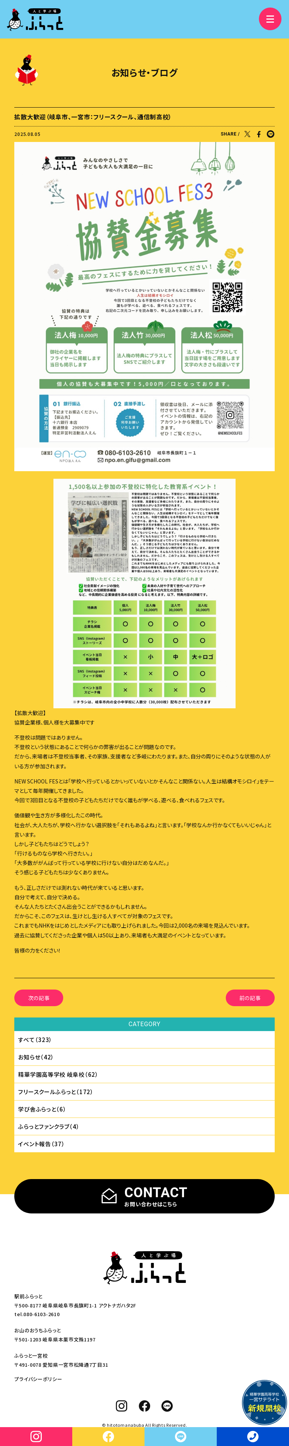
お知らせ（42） (36, 1057)
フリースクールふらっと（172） (55, 1092)
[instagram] (122, 1406)
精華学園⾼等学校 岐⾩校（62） (58, 1074)
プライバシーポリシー (38, 1379)
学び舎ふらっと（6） (42, 1109)
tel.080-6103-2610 (36, 1314)
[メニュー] (270, 19)
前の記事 (250, 998)
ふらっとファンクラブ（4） (48, 1126)
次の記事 (39, 998)
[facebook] (145, 1406)
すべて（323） (35, 1040)
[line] (167, 1406)
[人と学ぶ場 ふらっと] (35, 19)
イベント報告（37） (41, 1144)
